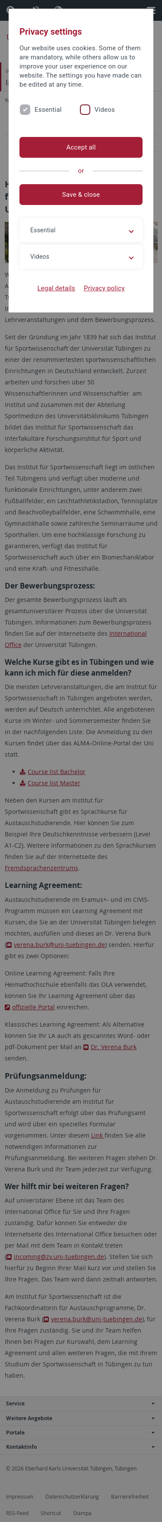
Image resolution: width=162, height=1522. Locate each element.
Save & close (81, 194)
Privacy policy (104, 288)
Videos (105, 110)
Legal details (56, 288)
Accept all (80, 147)
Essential (48, 110)
